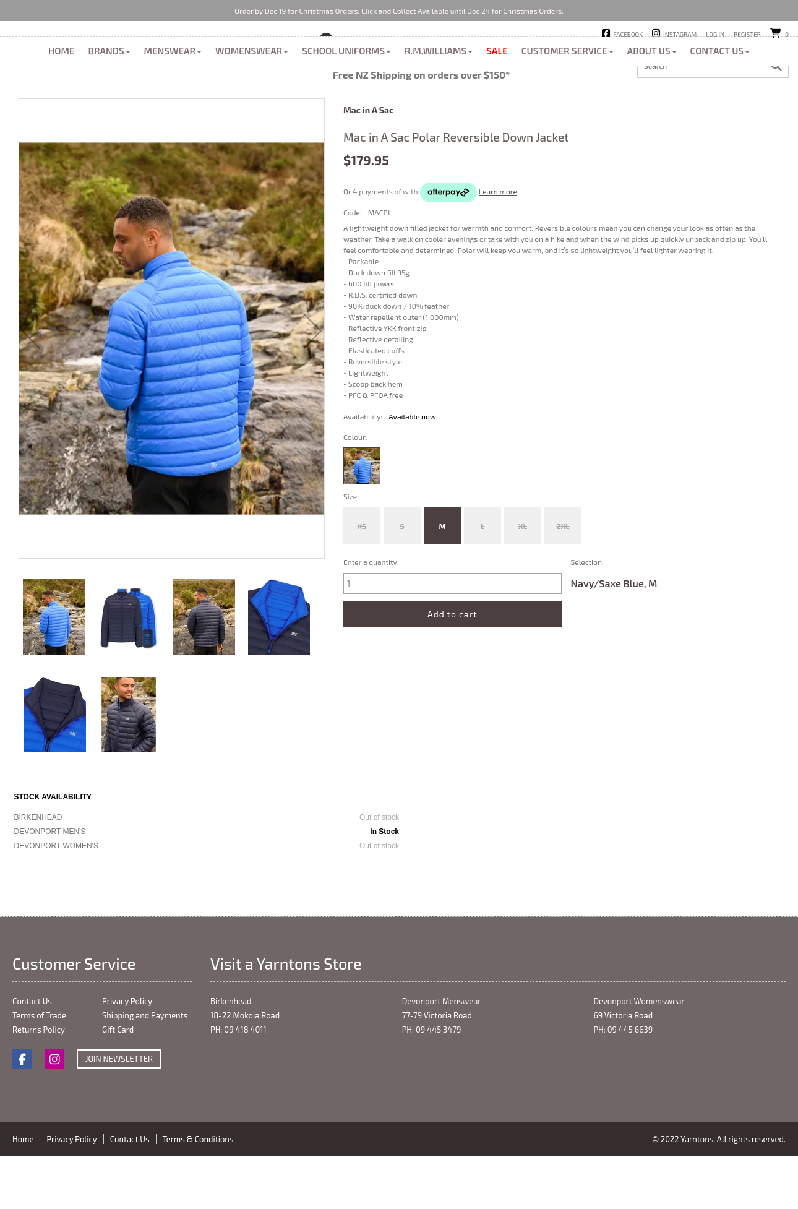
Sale (497, 106)
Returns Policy (38, 1085)
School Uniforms (346, 106)
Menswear (173, 106)
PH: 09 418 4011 (238, 1085)
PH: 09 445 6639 (623, 1085)
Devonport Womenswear (638, 1057)
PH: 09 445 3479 (431, 1085)
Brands (109, 106)
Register (747, 34)
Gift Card (118, 1085)
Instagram (680, 34)
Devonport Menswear (441, 1057)
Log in (715, 34)
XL (522, 581)
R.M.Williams (439, 106)
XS (362, 581)
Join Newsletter (119, 1114)
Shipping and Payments (144, 1071)
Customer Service (567, 106)
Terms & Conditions (198, 1195)
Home (61, 106)
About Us (652, 106)
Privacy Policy (127, 1057)
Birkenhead (363, 55)
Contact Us (720, 106)
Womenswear (251, 106)
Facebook (628, 34)
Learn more (498, 247)
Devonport (425, 55)
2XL (562, 581)
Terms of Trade (39, 1071)
